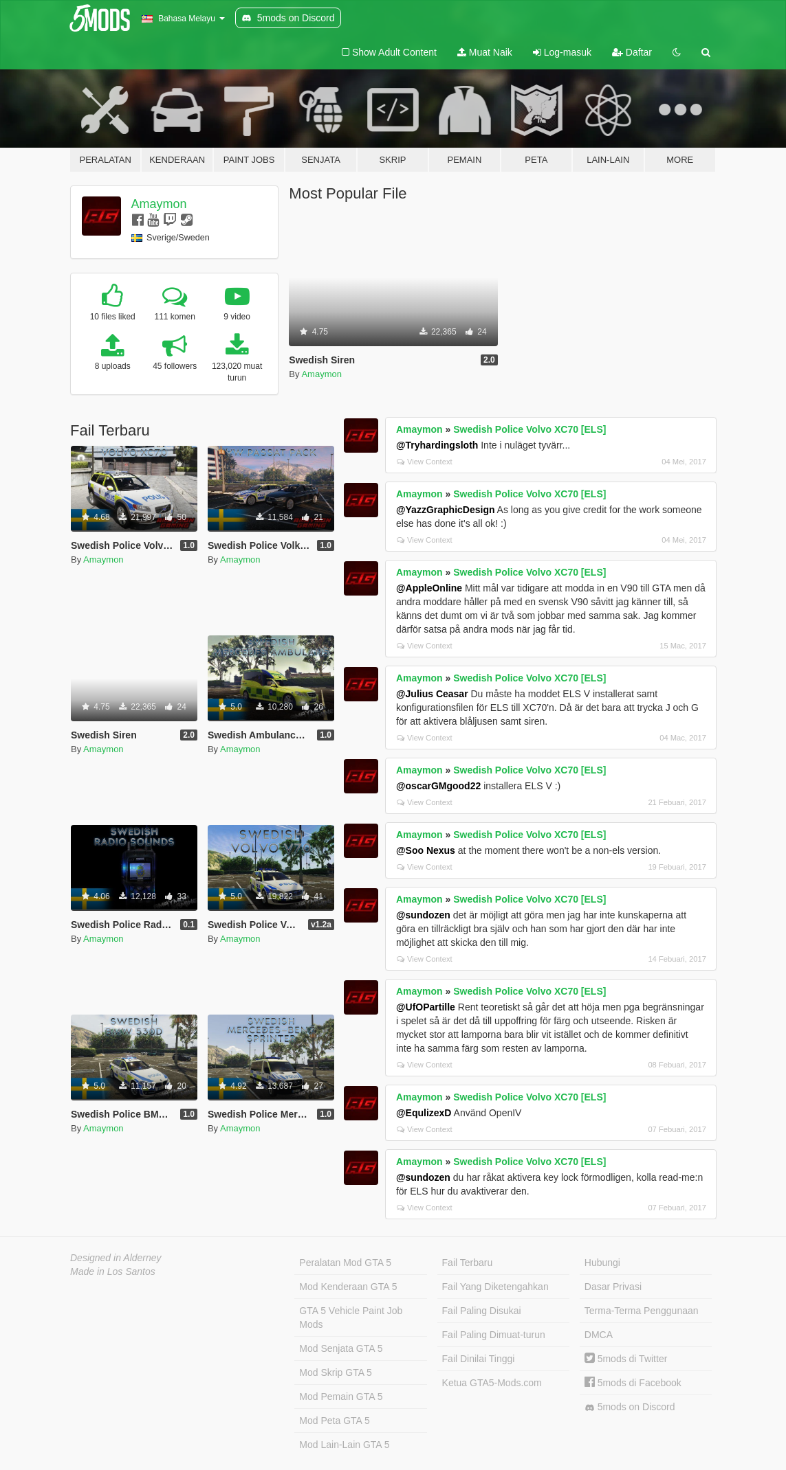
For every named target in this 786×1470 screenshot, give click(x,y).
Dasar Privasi (613, 1286)
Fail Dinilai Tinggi (478, 1358)
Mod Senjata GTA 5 (340, 1348)
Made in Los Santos (112, 1271)
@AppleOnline (429, 588)
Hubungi (602, 1262)
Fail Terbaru (467, 1262)
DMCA (599, 1334)
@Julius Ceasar (432, 693)
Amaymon (159, 204)
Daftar (632, 52)
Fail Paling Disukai (481, 1310)
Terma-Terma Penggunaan (642, 1310)
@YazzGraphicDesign (445, 509)
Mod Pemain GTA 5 (340, 1396)
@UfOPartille (425, 1007)
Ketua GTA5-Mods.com (492, 1382)
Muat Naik (484, 52)
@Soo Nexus (425, 850)
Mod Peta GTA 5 (334, 1420)
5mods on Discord (630, 1407)
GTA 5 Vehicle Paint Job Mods (350, 1317)
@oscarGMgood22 (438, 785)
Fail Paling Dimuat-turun (493, 1334)
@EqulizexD (424, 1112)
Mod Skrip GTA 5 (335, 1372)
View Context (424, 461)
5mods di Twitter (626, 1359)
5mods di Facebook (633, 1383)
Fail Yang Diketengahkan (495, 1286)
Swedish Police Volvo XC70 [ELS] (529, 429)
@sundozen (423, 914)
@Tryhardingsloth (437, 445)
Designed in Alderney (116, 1257)
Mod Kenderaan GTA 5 (348, 1286)
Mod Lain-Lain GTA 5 (344, 1444)
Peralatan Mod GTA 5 (345, 1262)
